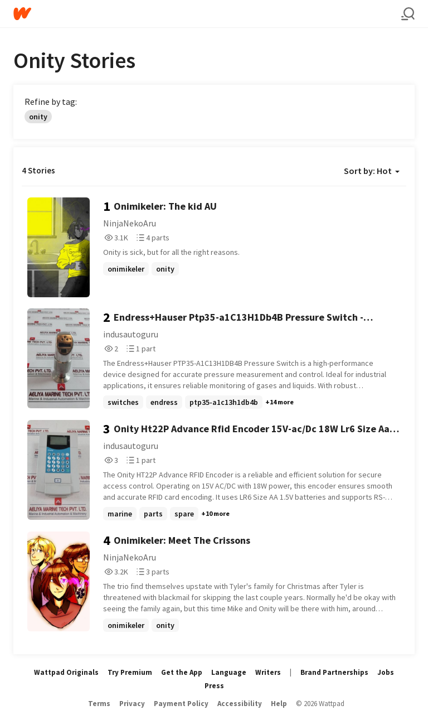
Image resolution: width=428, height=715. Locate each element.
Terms (99, 703)
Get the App (181, 672)
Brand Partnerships (334, 672)
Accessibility (239, 703)
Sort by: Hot (372, 170)
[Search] (408, 14)
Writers (268, 672)
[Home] (207, 14)
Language (228, 672)
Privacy (132, 703)
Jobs (385, 672)
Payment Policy (181, 703)
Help (279, 703)
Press (214, 685)
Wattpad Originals (66, 672)
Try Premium (130, 672)
